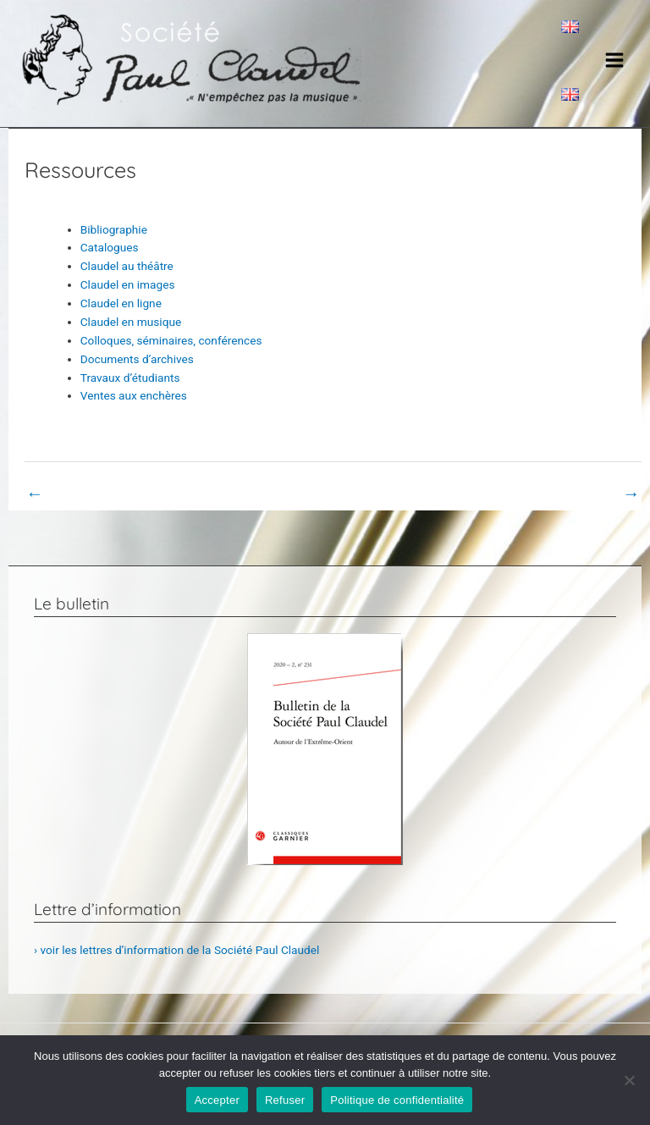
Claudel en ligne (121, 303)
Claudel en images (127, 284)
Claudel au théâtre (127, 266)
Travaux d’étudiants (130, 377)
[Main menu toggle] (615, 60)
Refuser (285, 1100)
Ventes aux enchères (133, 395)
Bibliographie (113, 229)
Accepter (217, 1100)
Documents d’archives (137, 359)
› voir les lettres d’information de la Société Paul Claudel (176, 950)
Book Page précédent (91, 493)
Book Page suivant (582, 493)
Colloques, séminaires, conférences (171, 340)
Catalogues (109, 247)
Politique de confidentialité (397, 1100)
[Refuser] (628, 1080)
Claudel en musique (131, 321)
